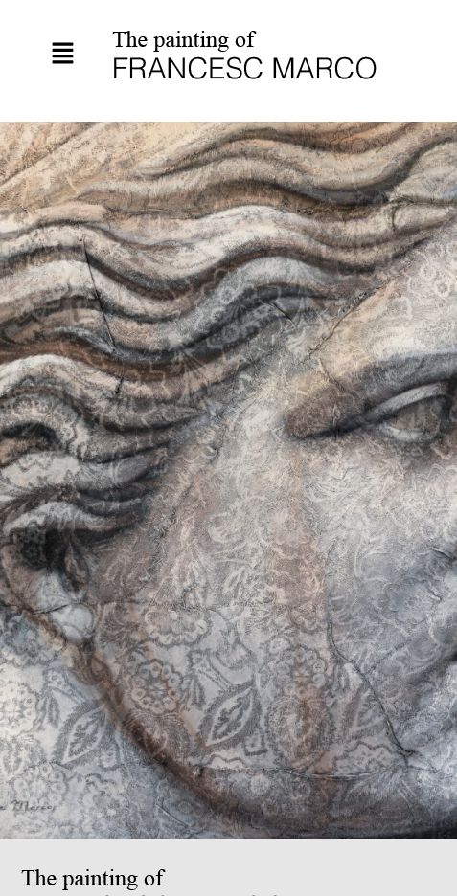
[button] (62, 55)
